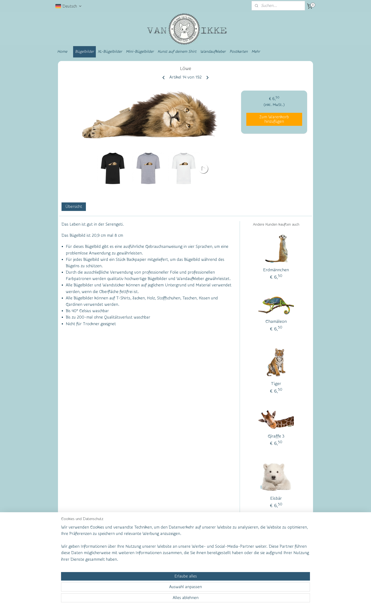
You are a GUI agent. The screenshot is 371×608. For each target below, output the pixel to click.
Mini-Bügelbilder (140, 51)
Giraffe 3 (276, 436)
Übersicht (73, 206)
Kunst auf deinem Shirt (177, 51)
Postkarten (239, 51)
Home (62, 51)
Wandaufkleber (213, 51)
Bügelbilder (84, 51)
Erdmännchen (276, 269)
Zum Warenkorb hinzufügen (274, 119)
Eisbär (276, 498)
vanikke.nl (276, 544)
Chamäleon (276, 321)
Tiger (276, 383)
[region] (154, 586)
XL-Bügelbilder (110, 51)
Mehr (256, 51)
